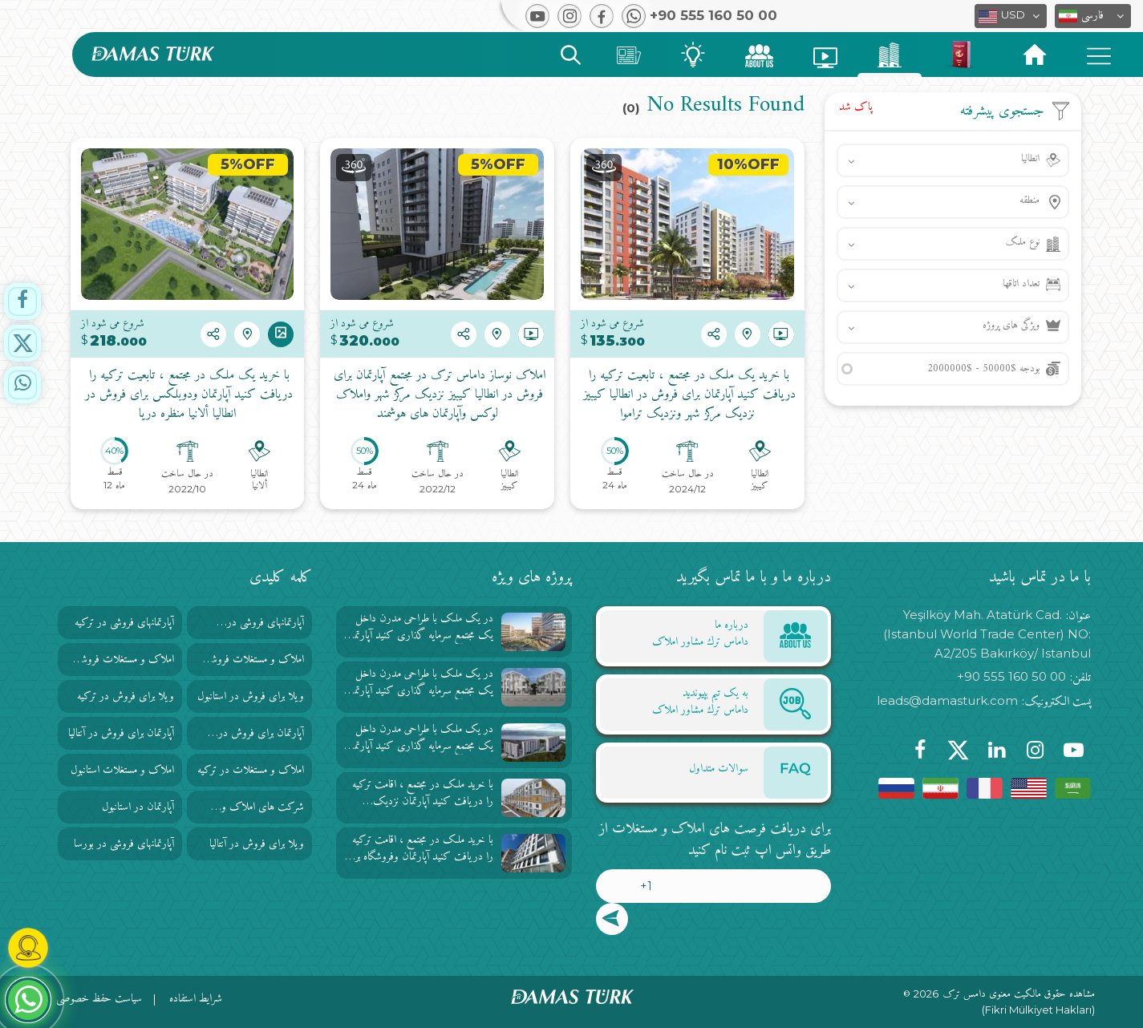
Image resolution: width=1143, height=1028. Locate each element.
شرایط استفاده (195, 998)
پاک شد (856, 107)
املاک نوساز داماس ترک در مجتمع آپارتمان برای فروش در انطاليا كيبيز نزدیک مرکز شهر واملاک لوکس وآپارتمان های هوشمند (437, 395)
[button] (1093, 16)
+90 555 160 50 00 (1011, 676)
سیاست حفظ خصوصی (99, 998)
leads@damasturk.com (947, 700)
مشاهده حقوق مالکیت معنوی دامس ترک (1019, 994)
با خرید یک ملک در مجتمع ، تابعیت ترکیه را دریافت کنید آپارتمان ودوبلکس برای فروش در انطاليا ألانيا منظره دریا (187, 395)
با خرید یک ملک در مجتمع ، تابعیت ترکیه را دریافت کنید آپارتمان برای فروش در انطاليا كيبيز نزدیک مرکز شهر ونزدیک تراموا (687, 395)
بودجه (983, 368)
